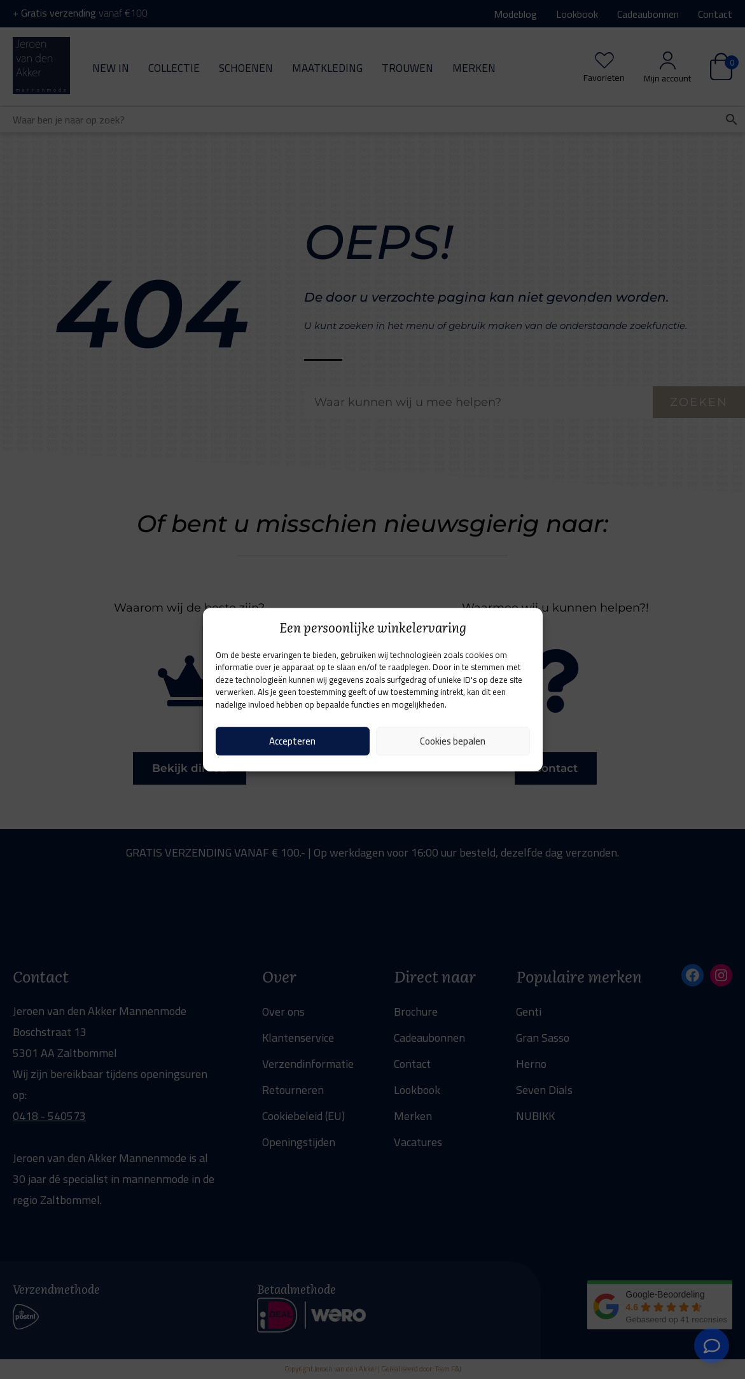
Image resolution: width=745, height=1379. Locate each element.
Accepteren (292, 741)
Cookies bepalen (452, 741)
